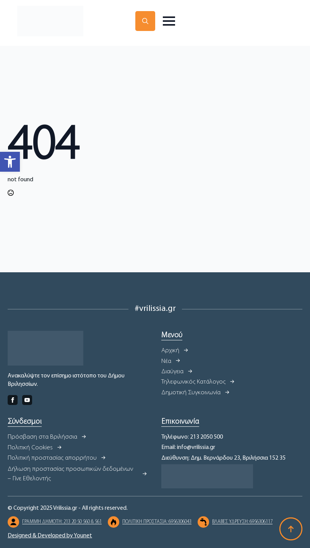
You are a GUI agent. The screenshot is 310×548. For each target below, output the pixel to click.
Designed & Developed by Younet (50, 536)
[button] (10, 162)
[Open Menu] (169, 21)
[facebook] (13, 400)
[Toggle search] (145, 21)
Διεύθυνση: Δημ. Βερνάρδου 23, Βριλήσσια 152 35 (223, 458)
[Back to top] (290, 528)
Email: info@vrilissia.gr (188, 447)
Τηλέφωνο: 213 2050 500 (192, 437)
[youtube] (27, 400)
